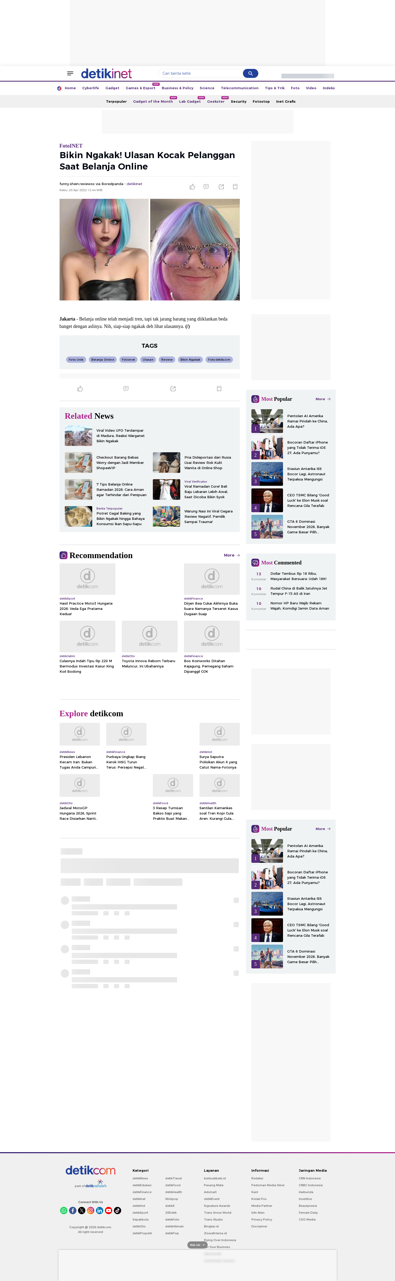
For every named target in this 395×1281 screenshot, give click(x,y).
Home (70, 88)
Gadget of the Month (154, 99)
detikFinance (142, 1192)
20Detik (171, 1212)
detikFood (173, 1185)
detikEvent (212, 1199)
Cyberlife (90, 88)
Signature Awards (217, 1206)
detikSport (140, 1212)
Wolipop (171, 1199)
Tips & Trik (275, 88)
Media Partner (261, 1206)
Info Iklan (258, 1212)
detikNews (140, 1178)
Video (311, 88)
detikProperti (142, 1233)
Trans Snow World (217, 1212)
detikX (170, 1206)
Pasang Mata (213, 1185)
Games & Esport (142, 86)
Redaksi (257, 1178)
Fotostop (261, 101)
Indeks (329, 88)
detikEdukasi (142, 1185)
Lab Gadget (191, 99)
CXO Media (307, 1219)
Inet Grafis (286, 101)
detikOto (139, 1226)
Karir (254, 1192)
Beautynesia (308, 1206)
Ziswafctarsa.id (215, 1233)
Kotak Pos (259, 1199)
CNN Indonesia (310, 1178)
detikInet (139, 1199)
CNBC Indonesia (311, 1185)
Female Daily (308, 1212)
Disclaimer (259, 1226)
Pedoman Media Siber (268, 1185)
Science (207, 88)
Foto (295, 88)
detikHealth (173, 1192)
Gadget (112, 88)
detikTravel (173, 1178)
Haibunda (306, 1192)
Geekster (217, 99)
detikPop (172, 1233)
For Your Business (217, 1247)
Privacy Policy (261, 1219)
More (232, 555)
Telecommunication (240, 88)
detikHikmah (174, 1226)
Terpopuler (116, 101)
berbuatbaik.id (215, 1178)
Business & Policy (177, 88)
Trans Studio (213, 1219)
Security (238, 101)
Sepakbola (141, 1219)
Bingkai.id (211, 1226)
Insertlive (305, 1199)
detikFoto (172, 1219)
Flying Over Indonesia (220, 1240)
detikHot (139, 1206)
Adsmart (210, 1192)
